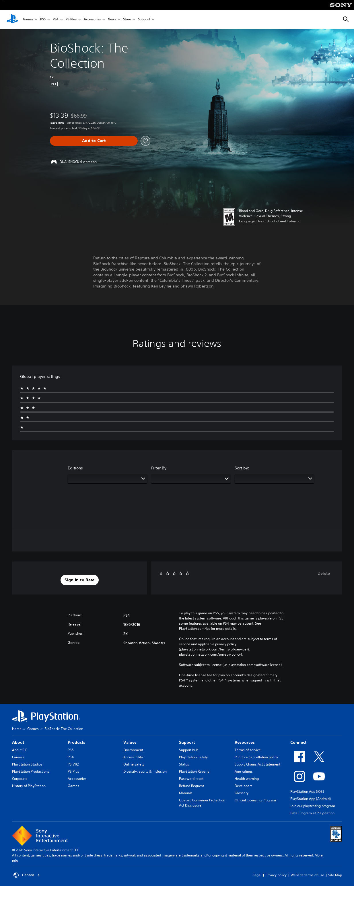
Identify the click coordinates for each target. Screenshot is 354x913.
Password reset (191, 778)
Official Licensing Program (255, 800)
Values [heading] (130, 742)
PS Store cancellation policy (256, 757)
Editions (75, 468)
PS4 (56, 20)
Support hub (188, 749)
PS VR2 (73, 764)
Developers (243, 785)
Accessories (92, 20)
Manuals (185, 792)
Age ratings (244, 771)
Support (144, 20)
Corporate (20, 778)
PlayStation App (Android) (310, 798)
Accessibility (133, 757)
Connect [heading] (298, 742)
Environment (133, 749)
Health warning (247, 778)
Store (127, 20)
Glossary (241, 792)
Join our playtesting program (312, 805)
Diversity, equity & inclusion (145, 771)
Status (184, 764)
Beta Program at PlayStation (312, 813)
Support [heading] (187, 742)
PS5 (43, 20)
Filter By (158, 468)
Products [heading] (76, 742)
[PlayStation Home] (12, 19)
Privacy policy (276, 875)
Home (17, 728)
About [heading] (18, 742)
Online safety (133, 764)
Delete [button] (324, 573)
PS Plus (71, 20)
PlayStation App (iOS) (307, 791)
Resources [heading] (245, 742)
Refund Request (191, 785)
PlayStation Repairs (194, 771)
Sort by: (242, 468)
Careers (18, 757)
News (112, 20)
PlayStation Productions (30, 771)
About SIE (19, 749)
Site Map (335, 875)
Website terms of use (307, 875)
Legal (257, 875)
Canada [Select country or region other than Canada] (26, 875)
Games (28, 20)
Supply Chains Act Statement (257, 764)
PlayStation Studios (27, 764)
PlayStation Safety (193, 757)
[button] (79, 580)
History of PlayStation (29, 785)
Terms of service (248, 749)
